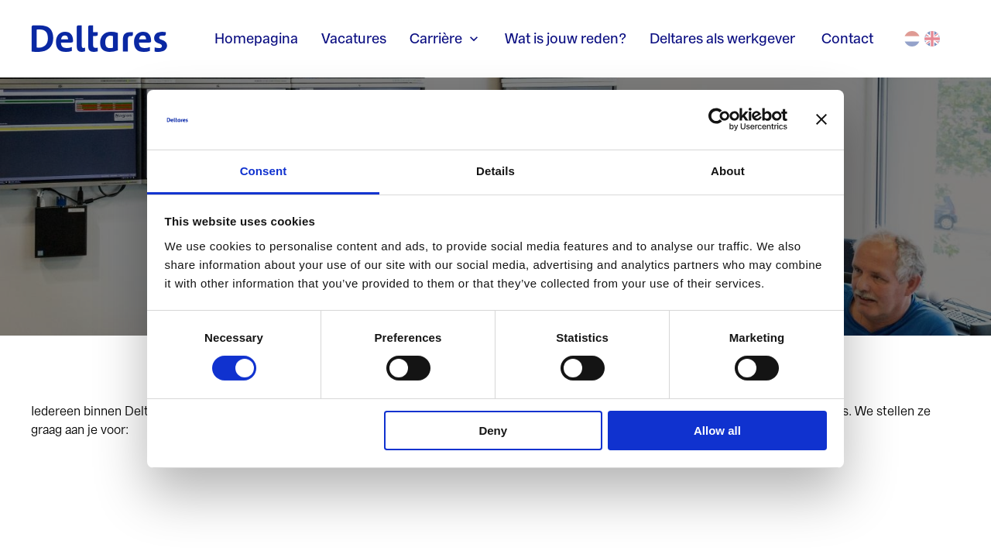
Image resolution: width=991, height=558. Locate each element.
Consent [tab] (263, 170)
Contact (847, 38)
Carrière (446, 38)
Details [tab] (495, 170)
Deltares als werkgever (724, 38)
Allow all (717, 430)
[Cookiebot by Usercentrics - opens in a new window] (719, 119)
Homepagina (256, 38)
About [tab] (728, 170)
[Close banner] (821, 119)
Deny (492, 430)
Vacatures (353, 38)
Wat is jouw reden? (565, 38)
